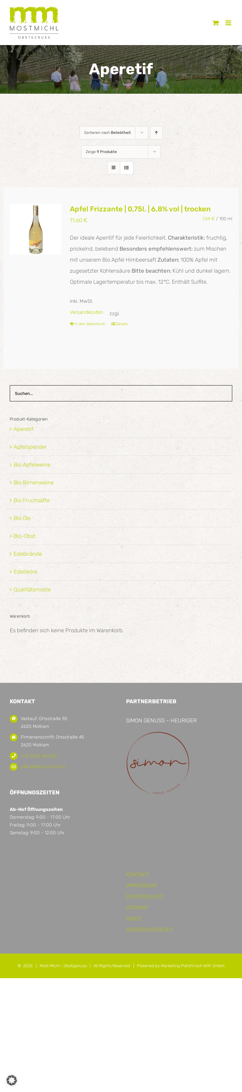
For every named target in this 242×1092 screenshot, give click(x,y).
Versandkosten (86, 312)
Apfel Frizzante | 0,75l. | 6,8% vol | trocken (140, 209)
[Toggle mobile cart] (215, 22)
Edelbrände (28, 554)
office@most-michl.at (43, 766)
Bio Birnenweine (34, 482)
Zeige (101, 151)
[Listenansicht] (126, 167)
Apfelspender (30, 447)
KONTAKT (137, 874)
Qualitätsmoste (32, 589)
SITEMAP (137, 907)
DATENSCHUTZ (145, 896)
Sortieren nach (107, 132)
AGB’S (133, 918)
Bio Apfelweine (32, 464)
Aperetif (23, 429)
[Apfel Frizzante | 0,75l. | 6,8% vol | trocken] (35, 229)
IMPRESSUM (141, 885)
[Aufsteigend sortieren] (156, 132)
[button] (11, 1080)
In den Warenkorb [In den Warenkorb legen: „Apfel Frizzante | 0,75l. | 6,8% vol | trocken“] (89, 324)
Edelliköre (25, 571)
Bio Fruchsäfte (32, 500)
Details (122, 324)
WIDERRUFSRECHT (149, 929)
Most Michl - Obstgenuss (63, 965)
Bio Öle (22, 518)
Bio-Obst (24, 536)
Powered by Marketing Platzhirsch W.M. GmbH (180, 965)
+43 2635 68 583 (39, 756)
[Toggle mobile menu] (228, 22)
